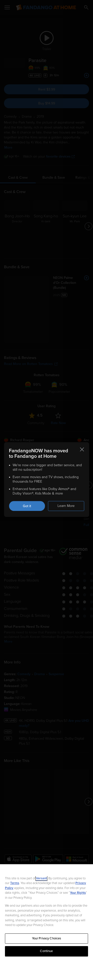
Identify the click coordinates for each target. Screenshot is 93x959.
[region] (46, 911)
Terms (14, 883)
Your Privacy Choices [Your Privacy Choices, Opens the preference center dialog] (46, 938)
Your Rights (78, 893)
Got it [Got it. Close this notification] (27, 506)
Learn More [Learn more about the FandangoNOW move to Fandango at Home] (66, 506)
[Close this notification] (82, 449)
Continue (46, 951)
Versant (41, 878)
